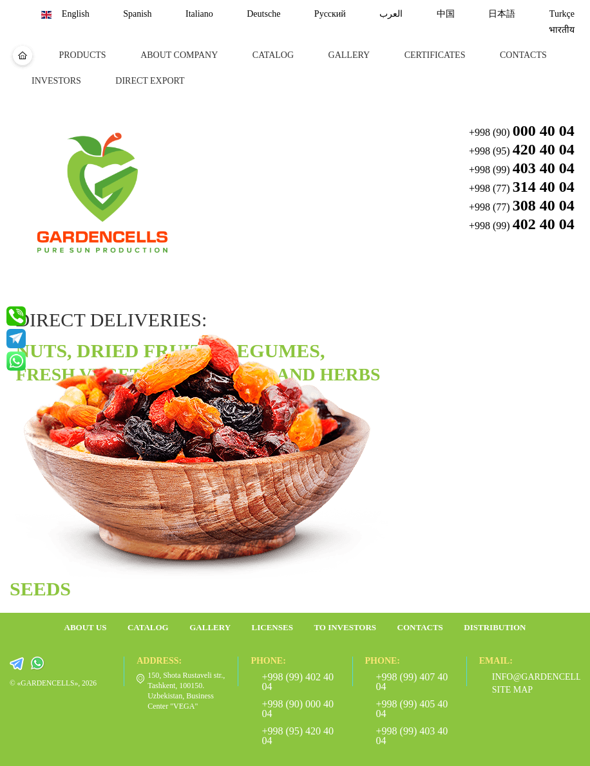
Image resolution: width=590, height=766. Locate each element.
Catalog (273, 55)
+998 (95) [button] (522, 149)
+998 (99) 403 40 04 (412, 735)
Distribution (495, 627)
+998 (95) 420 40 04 (298, 735)
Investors (56, 81)
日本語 (501, 14)
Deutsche (263, 14)
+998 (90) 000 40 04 (298, 708)
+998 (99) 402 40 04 (298, 681)
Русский (330, 14)
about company (179, 55)
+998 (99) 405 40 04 (412, 708)
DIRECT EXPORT (149, 81)
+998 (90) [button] (522, 130)
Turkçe (562, 14)
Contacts (523, 55)
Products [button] (82, 55)
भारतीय (562, 30)
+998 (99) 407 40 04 (412, 681)
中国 (446, 14)
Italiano (199, 14)
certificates (435, 55)
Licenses (272, 627)
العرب (391, 14)
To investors (345, 627)
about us (85, 627)
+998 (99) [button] (522, 168)
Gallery (349, 55)
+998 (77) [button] (522, 186)
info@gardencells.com (529, 677)
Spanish (137, 14)
